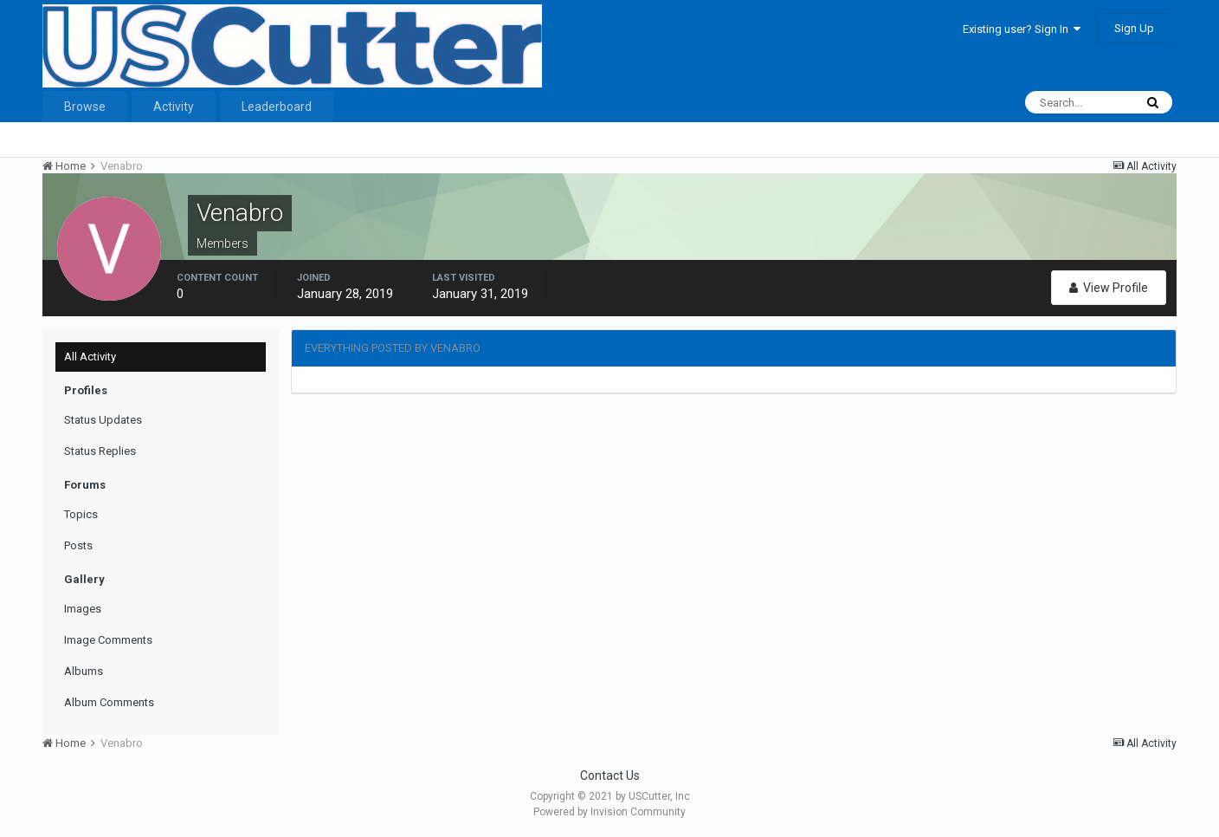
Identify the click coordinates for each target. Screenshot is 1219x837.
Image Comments (108, 639)
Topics (81, 514)
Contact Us (610, 775)
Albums (83, 671)
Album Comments (109, 702)
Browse (85, 107)
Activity (173, 107)
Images (82, 608)
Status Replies (100, 450)
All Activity (90, 356)
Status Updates (103, 419)
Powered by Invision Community (609, 812)
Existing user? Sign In (1021, 29)
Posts (78, 545)
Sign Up (1134, 28)
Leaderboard (277, 107)
